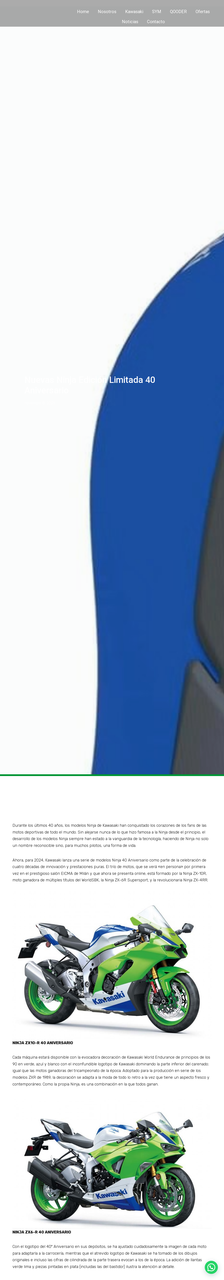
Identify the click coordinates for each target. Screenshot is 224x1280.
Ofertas (203, 11)
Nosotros (107, 11)
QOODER (178, 11)
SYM (156, 11)
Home (83, 11)
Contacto (156, 21)
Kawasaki (134, 11)
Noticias (130, 21)
